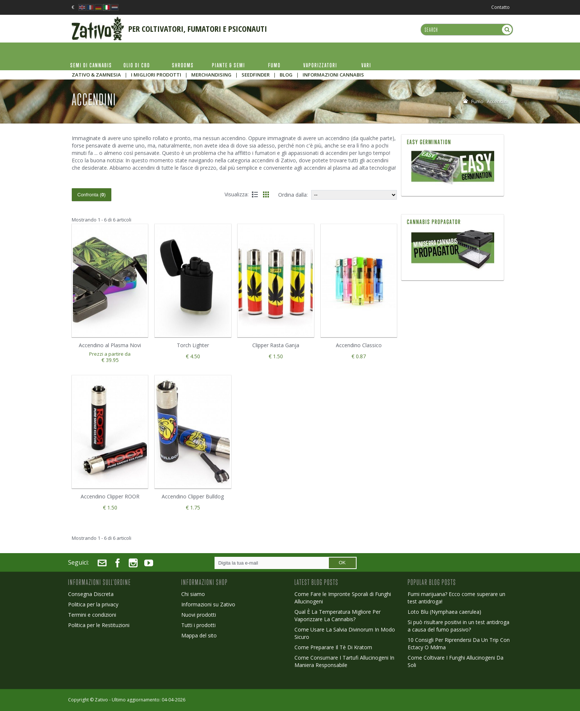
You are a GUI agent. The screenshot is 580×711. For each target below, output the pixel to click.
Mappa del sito (199, 635)
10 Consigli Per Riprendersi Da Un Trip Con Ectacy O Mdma (459, 643)
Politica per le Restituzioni (98, 625)
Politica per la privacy (93, 604)
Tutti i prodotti (198, 625)
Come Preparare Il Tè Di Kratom (333, 647)
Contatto (500, 7)
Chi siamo (193, 593)
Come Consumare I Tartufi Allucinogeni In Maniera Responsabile (344, 661)
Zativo (101, 700)
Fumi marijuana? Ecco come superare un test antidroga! (456, 597)
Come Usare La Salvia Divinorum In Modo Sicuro (344, 633)
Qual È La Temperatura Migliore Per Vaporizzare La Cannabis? (337, 615)
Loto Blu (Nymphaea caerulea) (444, 611)
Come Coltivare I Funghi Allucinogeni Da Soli (455, 661)
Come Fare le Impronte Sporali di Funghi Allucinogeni (342, 597)
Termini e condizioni (92, 614)
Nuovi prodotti (198, 614)
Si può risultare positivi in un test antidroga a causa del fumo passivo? (458, 626)
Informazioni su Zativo (208, 604)
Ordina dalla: (293, 194)
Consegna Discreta (91, 593)
